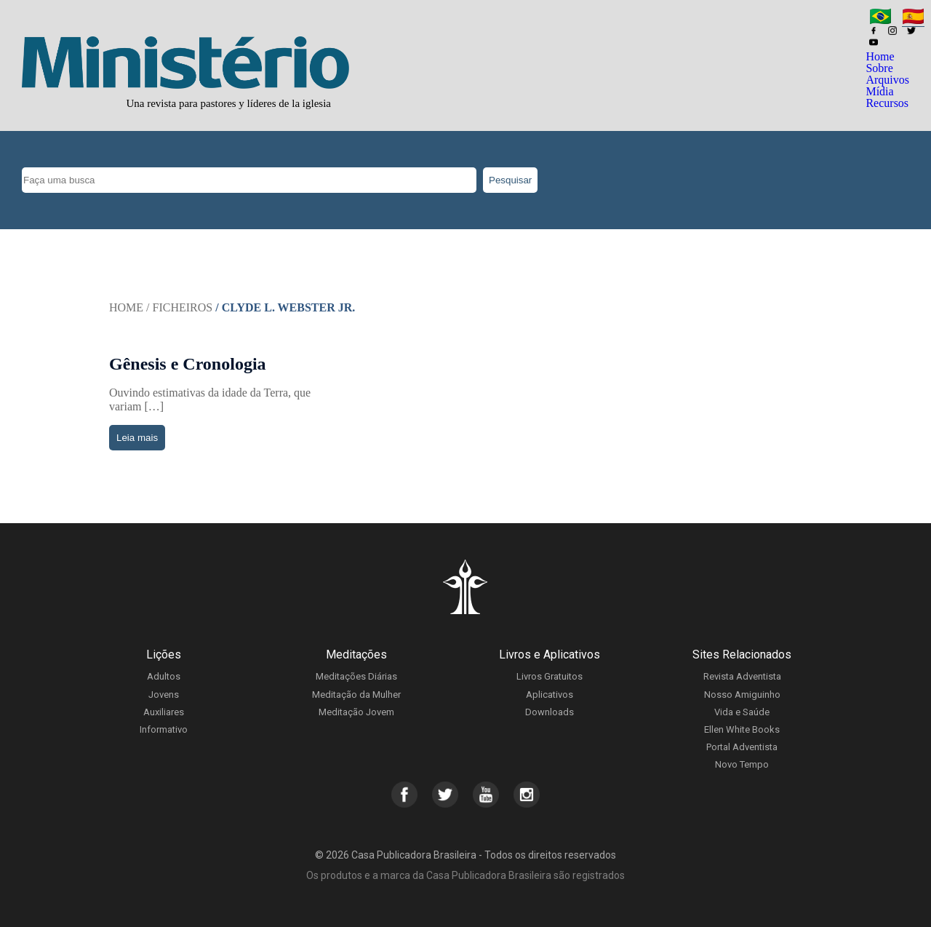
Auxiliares (163, 712)
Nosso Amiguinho (742, 694)
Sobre (879, 68)
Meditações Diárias (356, 676)
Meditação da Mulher (356, 694)
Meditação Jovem (356, 712)
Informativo (164, 729)
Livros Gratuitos (549, 676)
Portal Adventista (742, 746)
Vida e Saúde (742, 712)
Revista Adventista (742, 676)
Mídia (879, 91)
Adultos (163, 676)
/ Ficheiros (179, 307)
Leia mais (137, 437)
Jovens (163, 694)
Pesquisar (510, 180)
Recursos (887, 103)
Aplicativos (549, 694)
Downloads (549, 712)
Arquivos (887, 79)
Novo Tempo (742, 764)
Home (880, 56)
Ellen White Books (742, 729)
